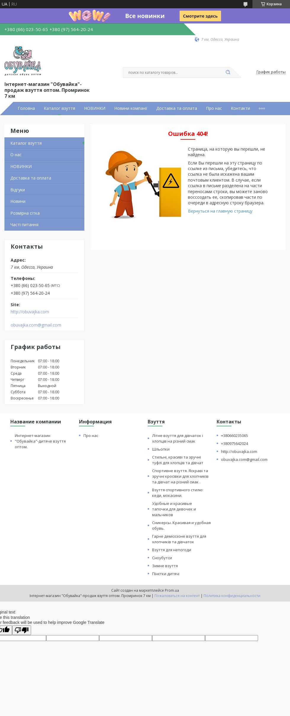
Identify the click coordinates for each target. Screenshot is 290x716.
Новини (17, 201)
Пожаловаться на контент (177, 595)
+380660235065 (234, 435)
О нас (16, 154)
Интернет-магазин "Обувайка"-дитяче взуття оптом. (40, 441)
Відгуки (17, 190)
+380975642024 (234, 443)
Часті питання (24, 224)
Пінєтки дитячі (165, 573)
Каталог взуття (59, 108)
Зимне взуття (165, 565)
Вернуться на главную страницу (220, 211)
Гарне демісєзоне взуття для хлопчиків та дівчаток (179, 539)
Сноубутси (162, 557)
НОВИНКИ (94, 108)
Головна (26, 108)
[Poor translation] (21, 630)
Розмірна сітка (25, 213)
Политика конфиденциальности (232, 595)
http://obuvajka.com (30, 311)
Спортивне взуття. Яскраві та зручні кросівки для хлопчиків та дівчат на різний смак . (180, 476)
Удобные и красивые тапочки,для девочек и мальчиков (174, 509)
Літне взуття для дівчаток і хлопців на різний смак (177, 438)
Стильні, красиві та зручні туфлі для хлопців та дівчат (177, 459)
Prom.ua (172, 590)
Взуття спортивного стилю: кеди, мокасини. (177, 492)
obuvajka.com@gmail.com (36, 325)
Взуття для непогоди (171, 549)
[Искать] (228, 72)
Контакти (240, 108)
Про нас (214, 108)
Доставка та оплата (176, 108)
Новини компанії (130, 108)
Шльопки (161, 449)
